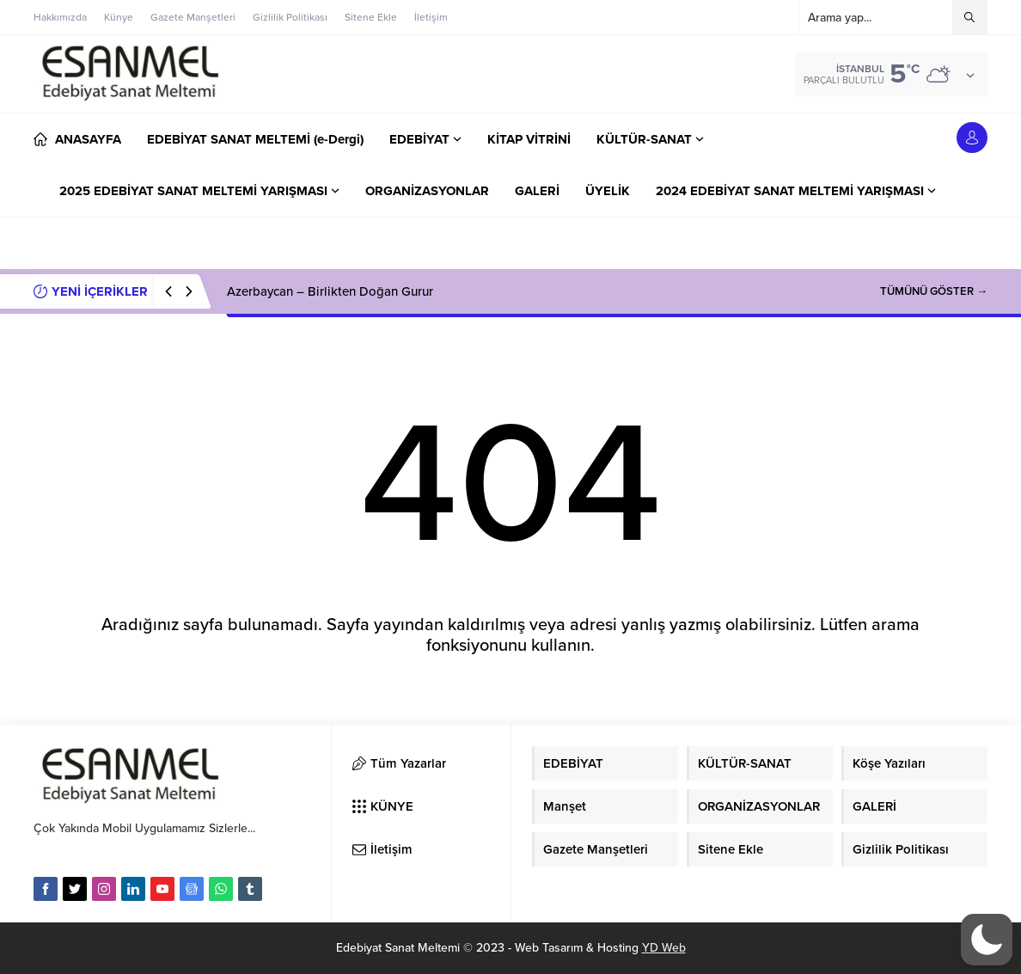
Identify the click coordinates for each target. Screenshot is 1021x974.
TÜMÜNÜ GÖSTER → (933, 291)
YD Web (664, 947)
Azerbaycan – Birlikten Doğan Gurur (330, 291)
